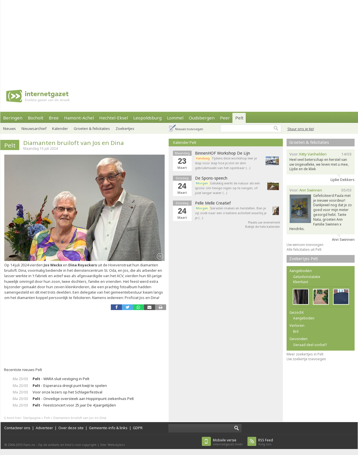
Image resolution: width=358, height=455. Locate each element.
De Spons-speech (211, 178)
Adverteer (44, 427)
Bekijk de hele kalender (262, 226)
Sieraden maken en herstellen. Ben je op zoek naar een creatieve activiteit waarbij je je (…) (230, 213)
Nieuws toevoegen (189, 129)
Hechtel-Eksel (113, 118)
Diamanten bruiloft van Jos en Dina (73, 143)
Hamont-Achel (79, 118)
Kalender (60, 128)
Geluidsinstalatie (306, 276)
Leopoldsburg (147, 118)
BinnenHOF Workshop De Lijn (222, 153)
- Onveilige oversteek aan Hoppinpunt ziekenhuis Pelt (83, 398)
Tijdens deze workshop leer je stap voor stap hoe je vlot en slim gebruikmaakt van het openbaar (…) (226, 163)
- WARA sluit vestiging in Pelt (61, 378)
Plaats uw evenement (264, 222)
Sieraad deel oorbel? (310, 344)
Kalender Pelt (184, 142)
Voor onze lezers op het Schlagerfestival (67, 392)
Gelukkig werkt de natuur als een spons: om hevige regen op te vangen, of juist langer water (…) (227, 188)
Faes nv (29, 445)
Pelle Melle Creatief (213, 203)
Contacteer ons (17, 427)
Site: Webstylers (112, 445)
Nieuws (9, 128)
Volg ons (265, 442)
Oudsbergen (202, 118)
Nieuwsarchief (34, 128)
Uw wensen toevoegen (305, 244)
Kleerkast (300, 281)
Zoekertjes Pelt (303, 258)
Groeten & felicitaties (92, 128)
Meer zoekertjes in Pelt (305, 354)
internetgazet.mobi (228, 442)
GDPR (138, 427)
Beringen (12, 118)
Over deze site (71, 427)
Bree (54, 118)
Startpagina (32, 418)
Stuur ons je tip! (300, 128)
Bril (295, 331)
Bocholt (35, 118)
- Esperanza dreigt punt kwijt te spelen (70, 385)
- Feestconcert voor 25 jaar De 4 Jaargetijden (74, 405)
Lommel (175, 118)
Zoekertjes (125, 128)
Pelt (239, 118)
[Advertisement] (130, 39)
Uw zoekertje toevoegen (306, 359)
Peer (225, 118)
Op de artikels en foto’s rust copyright (67, 445)
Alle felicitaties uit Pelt (304, 249)
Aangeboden (303, 318)
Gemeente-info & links (108, 427)
